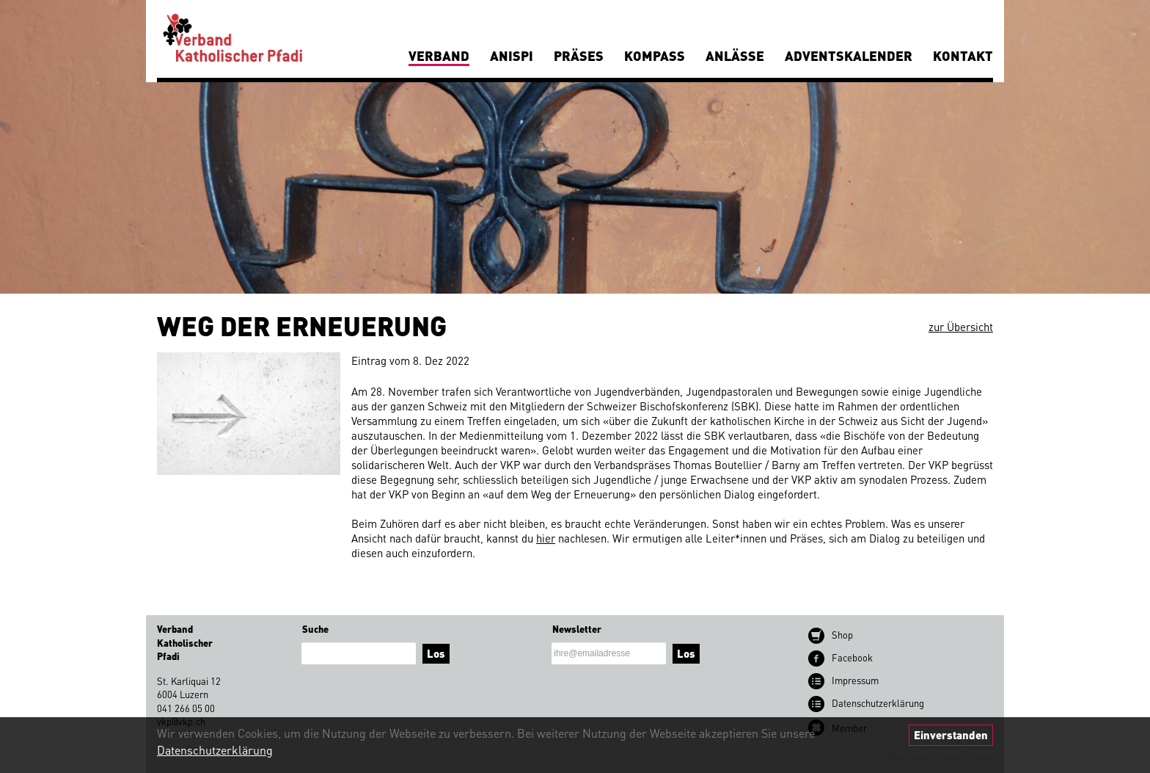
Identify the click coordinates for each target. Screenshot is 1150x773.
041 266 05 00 (186, 708)
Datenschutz (878, 703)
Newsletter (576, 629)
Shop (842, 634)
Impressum (855, 680)
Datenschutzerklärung (215, 750)
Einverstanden (951, 734)
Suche (315, 629)
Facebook (852, 657)
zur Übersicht (961, 326)
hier (545, 538)
